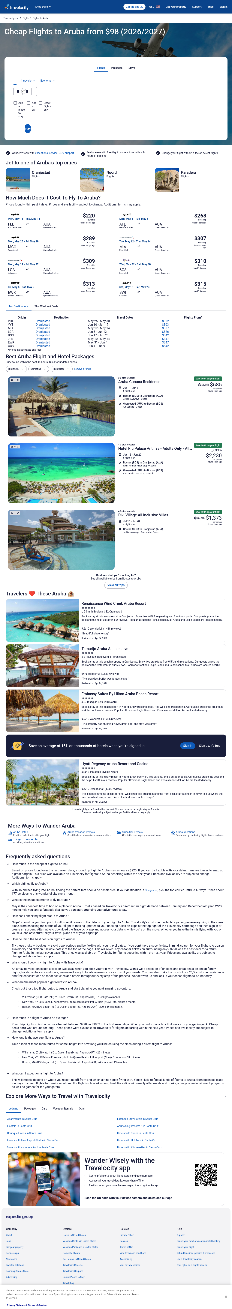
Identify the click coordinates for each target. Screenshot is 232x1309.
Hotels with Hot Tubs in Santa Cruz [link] (137, 1140)
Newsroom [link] (11, 1259)
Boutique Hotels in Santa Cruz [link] (24, 1133)
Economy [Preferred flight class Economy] (206, 80)
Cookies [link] (124, 1241)
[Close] (226, 1297)
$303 (165, 324)
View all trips (116, 585)
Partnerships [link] (12, 1253)
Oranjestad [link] (151, 890)
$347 (165, 339)
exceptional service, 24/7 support (54, 152)
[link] (35, 833)
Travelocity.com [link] (11, 18)
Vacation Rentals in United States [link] (79, 1241)
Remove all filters (82, 369)
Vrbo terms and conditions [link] (133, 1253)
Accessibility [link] (126, 1259)
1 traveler (187, 80)
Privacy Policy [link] (127, 1235)
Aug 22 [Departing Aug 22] (164, 93)
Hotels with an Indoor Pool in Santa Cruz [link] (30, 1147)
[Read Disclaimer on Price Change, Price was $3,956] (216, 450)
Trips (211, 6)
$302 (165, 321)
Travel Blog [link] (68, 1283)
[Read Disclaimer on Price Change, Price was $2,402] (199, 518)
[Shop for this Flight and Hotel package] (170, 406)
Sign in (223, 6)
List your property (176, 6)
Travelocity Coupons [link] (73, 1271)
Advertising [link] (11, 1277)
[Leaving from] (47, 91)
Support (197, 6)
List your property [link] (14, 1247)
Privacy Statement (17, 1305)
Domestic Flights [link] (71, 1253)
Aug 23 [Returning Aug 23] (199, 93)
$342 (165, 335)
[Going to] (116, 91)
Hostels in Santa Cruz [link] (19, 1126)
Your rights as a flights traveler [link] (192, 1265)
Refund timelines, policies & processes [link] (196, 1253)
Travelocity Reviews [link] (73, 1265)
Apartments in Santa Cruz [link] (22, 1118)
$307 (165, 328)
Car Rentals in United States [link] (77, 1259)
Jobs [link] (8, 1241)
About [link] (9, 1235)
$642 (165, 346)
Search (116, 115)
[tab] (101, 68)
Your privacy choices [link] (130, 1265)
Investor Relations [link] (15, 1265)
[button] (116, 1096)
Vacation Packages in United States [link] (80, 1247)
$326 (165, 332)
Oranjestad (43, 321)
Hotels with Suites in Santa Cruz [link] (135, 1133)
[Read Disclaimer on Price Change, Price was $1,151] (203, 384)
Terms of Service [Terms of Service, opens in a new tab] (37, 1305)
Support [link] (181, 1235)
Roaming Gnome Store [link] (17, 1271)
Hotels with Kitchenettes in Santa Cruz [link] (139, 1147)
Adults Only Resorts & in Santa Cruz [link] (138, 1126)
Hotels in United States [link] (74, 1235)
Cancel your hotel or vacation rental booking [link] (199, 1241)
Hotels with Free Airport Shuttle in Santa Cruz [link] (33, 1140)
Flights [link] (26, 18)
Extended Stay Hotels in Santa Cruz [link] (137, 1118)
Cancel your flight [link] (185, 1247)
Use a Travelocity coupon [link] (189, 1259)
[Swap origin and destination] (82, 91)
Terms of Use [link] (126, 1247)
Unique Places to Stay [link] (74, 1277)
